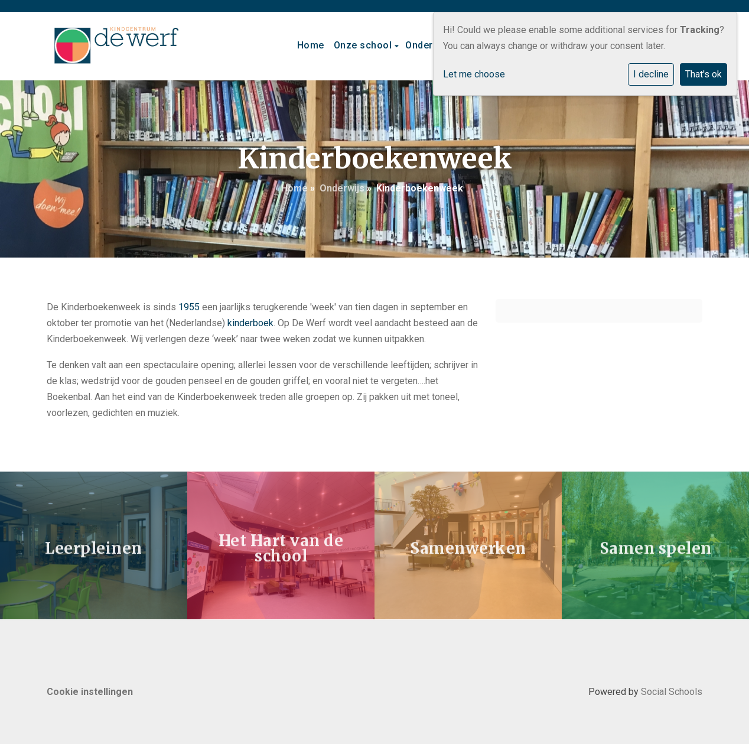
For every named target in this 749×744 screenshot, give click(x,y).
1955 (189, 307)
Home (310, 45)
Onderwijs (429, 45)
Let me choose (474, 74)
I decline (651, 74)
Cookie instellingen (90, 691)
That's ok (703, 74)
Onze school (364, 45)
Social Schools (671, 691)
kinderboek (250, 323)
